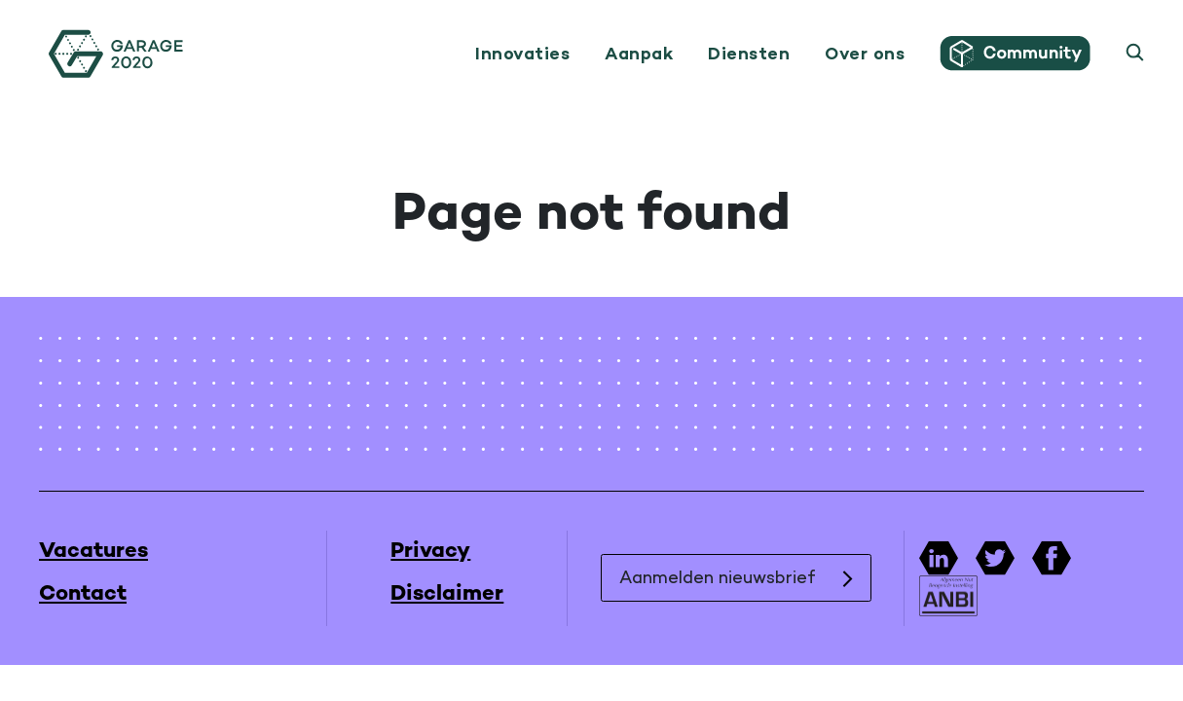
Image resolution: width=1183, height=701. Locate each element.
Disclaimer (446, 594)
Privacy (430, 551)
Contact (83, 594)
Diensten (749, 53)
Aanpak (639, 53)
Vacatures (93, 551)
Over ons (865, 53)
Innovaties (522, 53)
